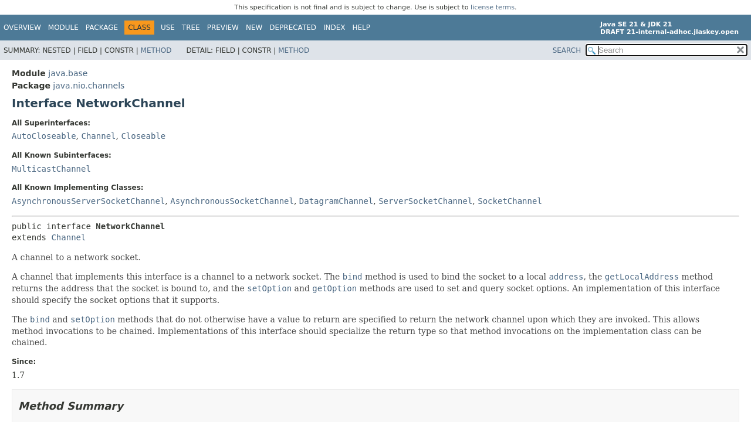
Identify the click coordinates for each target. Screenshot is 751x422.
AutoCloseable (44, 136)
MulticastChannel (51, 168)
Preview (223, 27)
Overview (22, 27)
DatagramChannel (336, 201)
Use (168, 27)
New (254, 27)
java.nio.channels (88, 85)
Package (102, 27)
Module (63, 27)
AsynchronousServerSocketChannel (88, 201)
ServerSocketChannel (425, 201)
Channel (98, 136)
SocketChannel (510, 201)
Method (156, 50)
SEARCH (567, 50)
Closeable (143, 136)
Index (334, 27)
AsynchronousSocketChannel (232, 201)
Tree (191, 27)
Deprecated (292, 27)
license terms (493, 7)
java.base (67, 73)
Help (362, 27)
